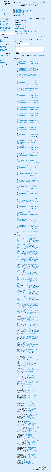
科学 (7, 27)
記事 (3, 29)
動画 (9, 29)
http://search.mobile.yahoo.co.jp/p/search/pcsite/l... (27, 65)
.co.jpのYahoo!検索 (28, 235)
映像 (1, 27)
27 (5, 17)
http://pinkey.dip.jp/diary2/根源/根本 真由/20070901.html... (25, 145)
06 (22, 10)
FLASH (4, 21)
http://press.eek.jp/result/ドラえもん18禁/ (25, 73)
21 (6, 15)
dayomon (25, 20)
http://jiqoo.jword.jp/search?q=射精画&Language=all (27, 70)
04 (20, 10)
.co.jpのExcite (19, 273)
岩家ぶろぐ (3, 47)
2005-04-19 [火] (32, 18)
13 (5, 14)
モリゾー (20, 20)
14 (6, 14)
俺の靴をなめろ (21, 28)
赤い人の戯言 (3, 49)
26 (4, 17)
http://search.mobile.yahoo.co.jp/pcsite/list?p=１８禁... (28, 204)
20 (5, 15)
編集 (45, 2)
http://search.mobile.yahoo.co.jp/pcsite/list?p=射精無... (28, 155)
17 (1, 15)
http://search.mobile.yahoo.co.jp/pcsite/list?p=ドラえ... (28, 198)
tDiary (39, 468)
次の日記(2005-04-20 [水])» (37, 2)
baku (38, 32)
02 (17, 10)
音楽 (4, 27)
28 (6, 17)
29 (7, 17)
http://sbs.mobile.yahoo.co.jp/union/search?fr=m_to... (27, 195)
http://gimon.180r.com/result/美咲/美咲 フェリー (27, 183)
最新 (30, 2)
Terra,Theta (3, 46)
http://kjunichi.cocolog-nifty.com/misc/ (24, 154)
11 (18, 9)
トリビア (2, 26)
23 (8, 15)
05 (21, 10)
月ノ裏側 (2, 50)
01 (16, 10)
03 (18, 10)
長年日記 (42, 18)
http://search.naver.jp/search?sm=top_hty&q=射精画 (27, 84)
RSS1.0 (2, 66)
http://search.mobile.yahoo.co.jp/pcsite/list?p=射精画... (28, 63)
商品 (6, 29)
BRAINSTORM (4, 58)
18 (2, 15)
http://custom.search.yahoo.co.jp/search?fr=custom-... (27, 173)
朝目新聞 (2, 62)
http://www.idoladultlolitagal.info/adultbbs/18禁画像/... (28, 107)
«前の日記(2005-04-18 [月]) (22, 2)
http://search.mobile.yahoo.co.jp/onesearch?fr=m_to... (27, 82)
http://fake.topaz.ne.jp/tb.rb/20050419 (37, 55)
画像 (16, 20)
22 (7, 15)
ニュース (7, 26)
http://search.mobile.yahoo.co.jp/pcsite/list (25, 111)
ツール (3, 24)
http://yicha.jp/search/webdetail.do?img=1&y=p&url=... (28, 231)
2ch (1, 21)
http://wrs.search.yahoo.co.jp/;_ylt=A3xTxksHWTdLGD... (28, 191)
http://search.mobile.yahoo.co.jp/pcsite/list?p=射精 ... (27, 127)
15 (7, 14)
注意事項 (2, 39)
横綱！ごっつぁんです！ (24, 24)
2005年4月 (5, 9)
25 (2, 17)
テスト (7, 24)
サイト (3, 23)
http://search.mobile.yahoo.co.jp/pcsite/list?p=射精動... (28, 85)
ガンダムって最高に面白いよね (25, 32)
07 (24, 10)
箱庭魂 (1, 41)
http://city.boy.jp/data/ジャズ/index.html (25, 200)
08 (25, 10)
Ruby (39, 469)
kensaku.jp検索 (29, 401)
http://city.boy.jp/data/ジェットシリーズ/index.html (27, 211)
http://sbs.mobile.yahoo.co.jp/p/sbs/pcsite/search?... (27, 180)
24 (1, 17)
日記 (2, 30)
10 (17, 9)
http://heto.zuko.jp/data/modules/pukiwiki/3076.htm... (27, 124)
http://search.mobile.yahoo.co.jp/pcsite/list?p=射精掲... (28, 132)
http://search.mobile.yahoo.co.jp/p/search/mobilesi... (27, 106)
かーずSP (2, 59)
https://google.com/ (20, 219)
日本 (5, 30)
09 (16, 9)
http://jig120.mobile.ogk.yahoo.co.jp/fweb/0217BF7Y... (28, 186)
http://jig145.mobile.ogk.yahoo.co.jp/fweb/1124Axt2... (27, 102)
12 (20, 9)
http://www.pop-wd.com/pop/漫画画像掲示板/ (26, 136)
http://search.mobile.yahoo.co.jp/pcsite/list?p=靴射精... (28, 217)
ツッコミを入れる (41, 36)
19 (4, 15)
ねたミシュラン (4, 60)
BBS (1, 40)
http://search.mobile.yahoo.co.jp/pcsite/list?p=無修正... (28, 113)
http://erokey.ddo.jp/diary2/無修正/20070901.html (27, 74)
